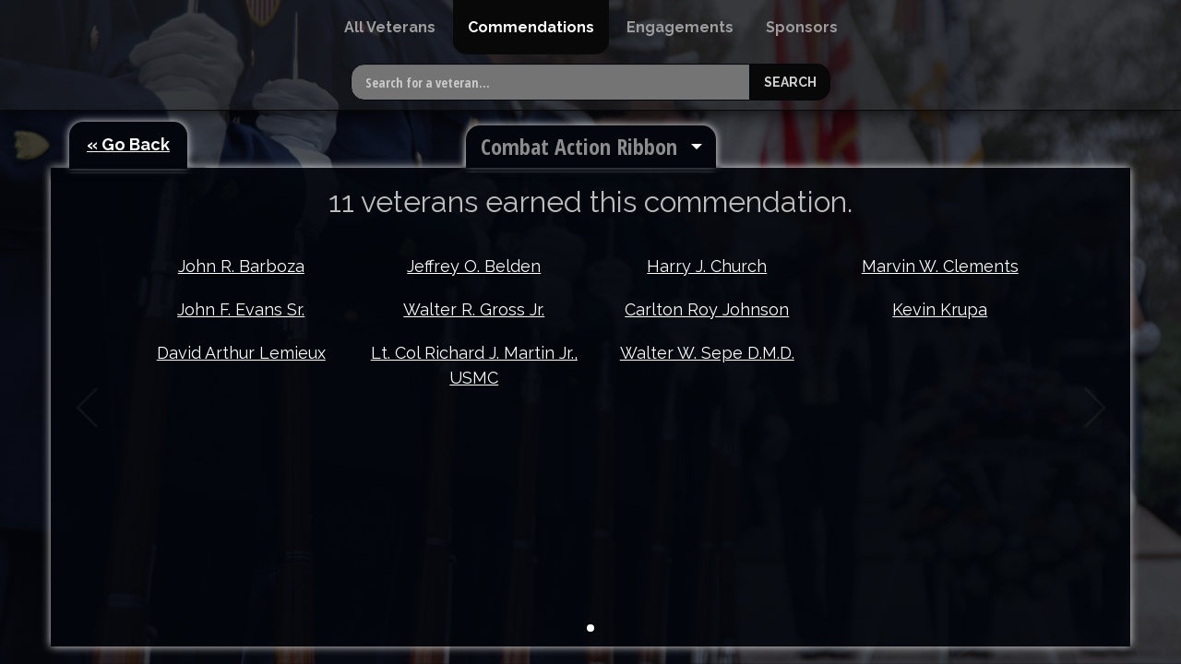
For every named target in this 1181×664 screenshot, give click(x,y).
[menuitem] (389, 27)
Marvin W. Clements (940, 266)
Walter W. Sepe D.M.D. (707, 352)
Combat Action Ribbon (579, 146)
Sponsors (802, 27)
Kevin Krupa (939, 309)
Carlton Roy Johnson (707, 309)
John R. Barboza (241, 266)
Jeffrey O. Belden (474, 266)
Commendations (531, 27)
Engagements (680, 27)
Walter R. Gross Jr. (473, 309)
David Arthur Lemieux (241, 352)
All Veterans (389, 27)
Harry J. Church (707, 266)
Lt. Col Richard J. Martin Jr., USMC (474, 365)
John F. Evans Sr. (240, 309)
